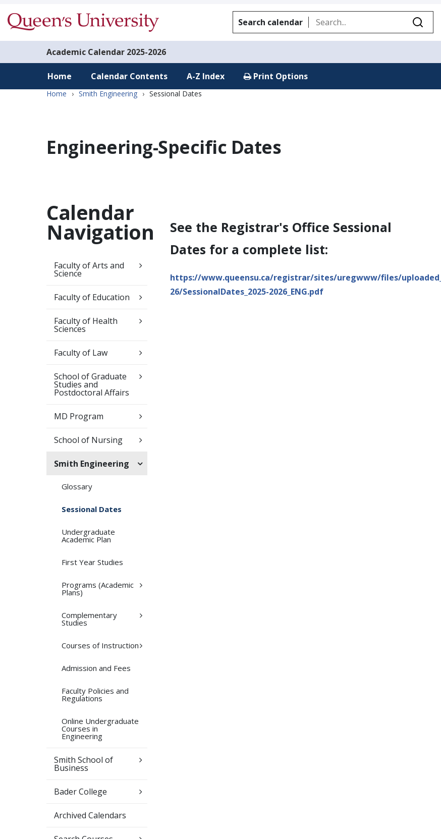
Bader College (80, 791)
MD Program (78, 416)
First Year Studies (92, 562)
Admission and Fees (96, 668)
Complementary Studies (89, 619)
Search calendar (270, 22)
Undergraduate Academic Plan (88, 535)
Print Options (276, 76)
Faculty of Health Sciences (86, 324)
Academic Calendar (85, 52)
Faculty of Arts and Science (89, 269)
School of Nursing (88, 439)
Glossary (77, 486)
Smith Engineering (108, 93)
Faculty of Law (80, 352)
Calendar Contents (129, 76)
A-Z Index (206, 76)
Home (59, 76)
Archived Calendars (90, 815)
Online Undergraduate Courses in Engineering (100, 728)
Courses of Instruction (100, 645)
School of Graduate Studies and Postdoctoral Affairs (91, 384)
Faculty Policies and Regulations (95, 694)
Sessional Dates (92, 509)
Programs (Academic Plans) (98, 588)
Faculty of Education (92, 297)
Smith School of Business (83, 763)
